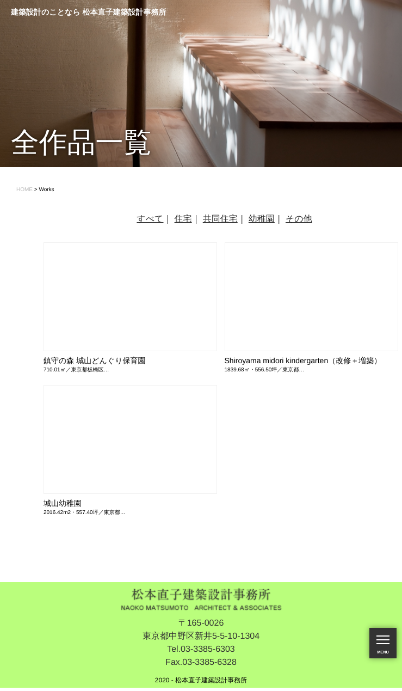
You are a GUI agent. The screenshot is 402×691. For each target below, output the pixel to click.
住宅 (183, 219)
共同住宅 (220, 219)
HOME (24, 190)
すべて (150, 219)
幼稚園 (262, 219)
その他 (299, 219)
